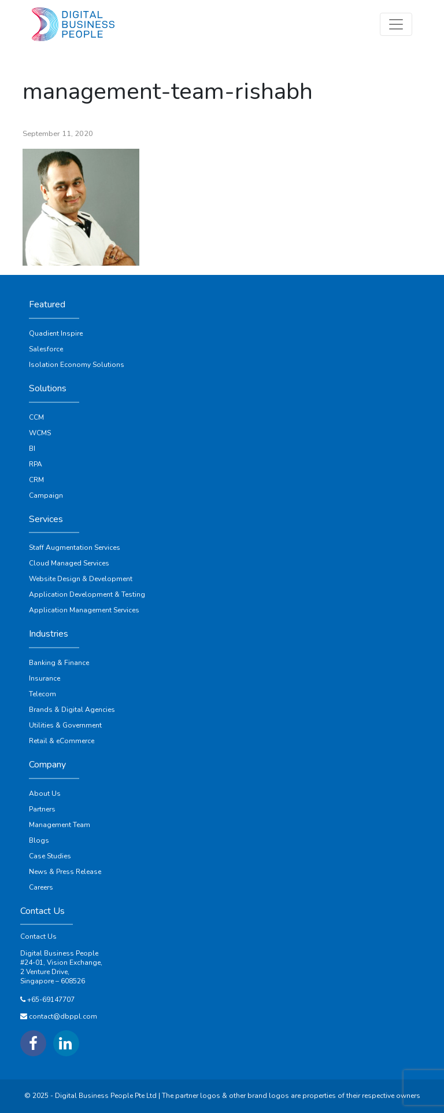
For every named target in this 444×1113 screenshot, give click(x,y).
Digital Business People (59, 953)
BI (32, 448)
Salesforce (46, 349)
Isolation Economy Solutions (76, 364)
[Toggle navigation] (396, 24)
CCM (36, 417)
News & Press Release (65, 871)
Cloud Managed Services (69, 563)
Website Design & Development (80, 578)
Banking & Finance (59, 662)
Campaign (46, 495)
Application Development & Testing (87, 594)
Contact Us (38, 936)
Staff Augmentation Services (74, 547)
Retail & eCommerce (61, 740)
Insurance (44, 678)
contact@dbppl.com (63, 1016)
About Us (45, 793)
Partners (42, 809)
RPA (35, 464)
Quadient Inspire (56, 333)
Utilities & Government (65, 725)
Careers (41, 887)
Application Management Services (84, 610)
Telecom (42, 694)
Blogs (39, 840)
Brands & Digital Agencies (72, 709)
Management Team (59, 824)
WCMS (40, 433)
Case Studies (50, 856)
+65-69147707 (51, 999)
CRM (36, 479)
